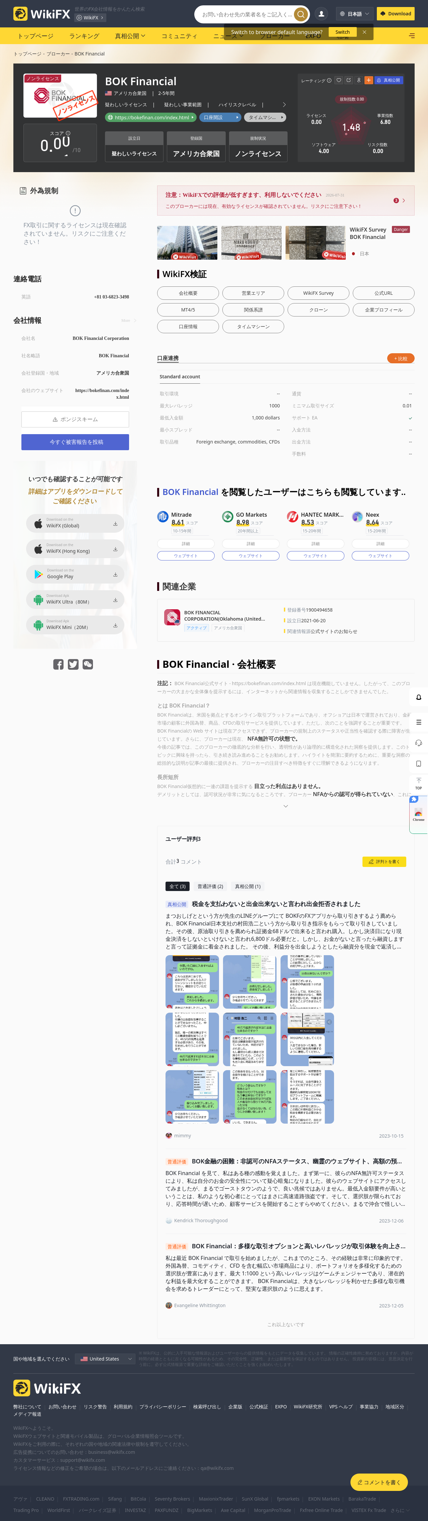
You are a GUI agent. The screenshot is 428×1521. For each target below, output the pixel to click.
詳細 (186, 543)
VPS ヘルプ (341, 1406)
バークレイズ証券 (97, 1510)
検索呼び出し (207, 1406)
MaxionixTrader (216, 1499)
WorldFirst (58, 1510)
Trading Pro (26, 1510)
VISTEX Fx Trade (368, 1510)
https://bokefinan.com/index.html (102, 394)
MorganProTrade (272, 1510)
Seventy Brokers (172, 1499)
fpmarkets (288, 1499)
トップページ (27, 53)
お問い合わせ (62, 1406)
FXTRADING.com (81, 1499)
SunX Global (255, 1499)
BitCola (138, 1499)
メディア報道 (27, 1414)
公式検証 (258, 1406)
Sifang (115, 1499)
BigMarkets (199, 1510)
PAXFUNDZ (167, 1510)
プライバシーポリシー (162, 1406)
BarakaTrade (362, 1499)
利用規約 (123, 1406)
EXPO (281, 1406)
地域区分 (395, 1406)
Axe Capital (233, 1510)
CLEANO (45, 1499)
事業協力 (369, 1406)
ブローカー (58, 53)
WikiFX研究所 (308, 1406)
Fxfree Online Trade (321, 1510)
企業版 (235, 1406)
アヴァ (20, 1499)
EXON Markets (324, 1499)
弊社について (27, 1406)
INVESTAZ (135, 1510)
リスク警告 (95, 1406)
